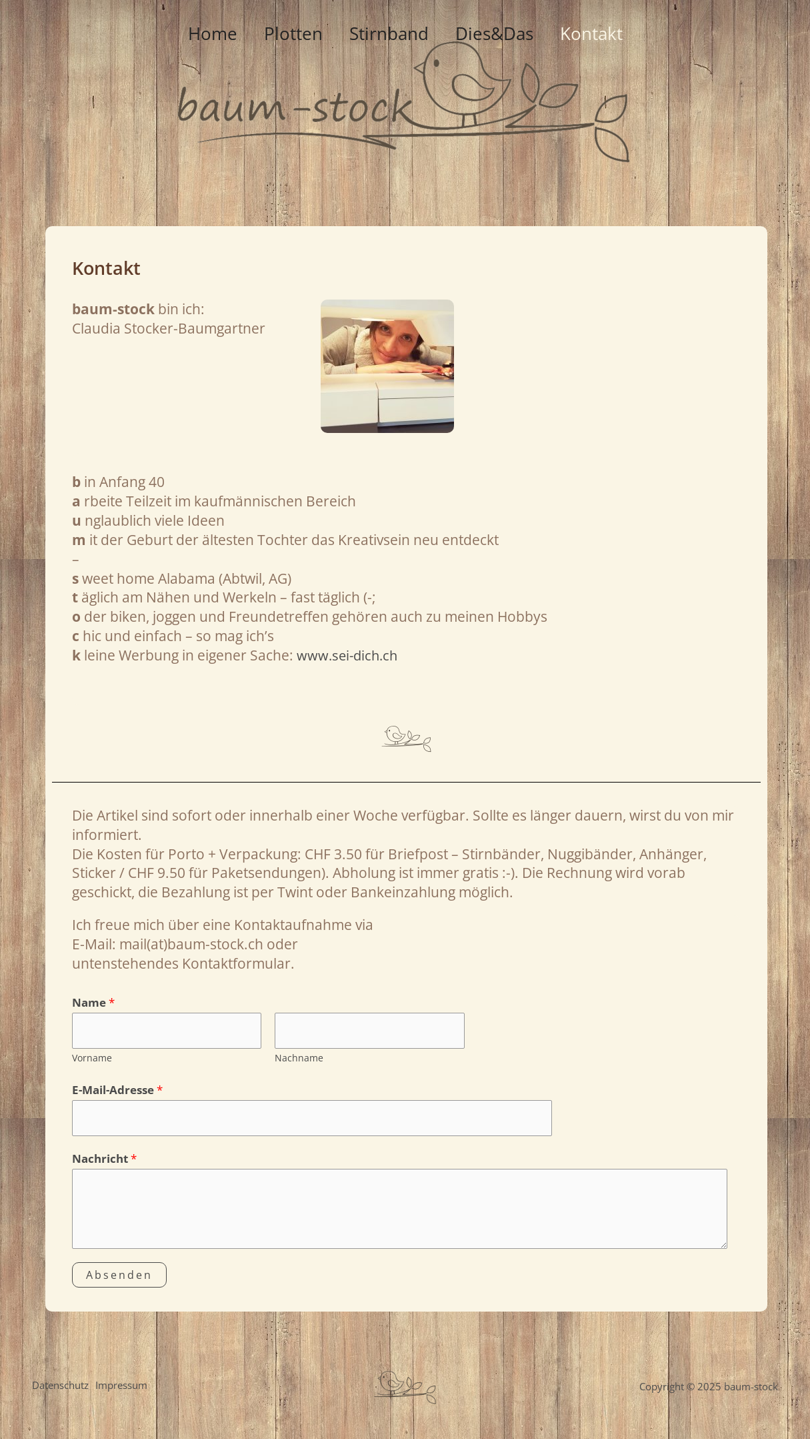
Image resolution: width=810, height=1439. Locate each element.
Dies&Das (502, 200)
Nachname (299, 1059)
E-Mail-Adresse (117, 1091)
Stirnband (389, 200)
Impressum (125, 1390)
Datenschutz (60, 1390)
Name (93, 1002)
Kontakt (607, 200)
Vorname (92, 1059)
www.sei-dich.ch (349, 655)
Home (196, 200)
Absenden (119, 1278)
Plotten (285, 200)
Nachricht (104, 1161)
